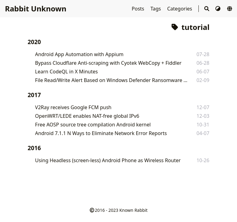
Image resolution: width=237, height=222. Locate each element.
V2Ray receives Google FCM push (73, 107)
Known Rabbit (133, 210)
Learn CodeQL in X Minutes (66, 71)
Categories (180, 8)
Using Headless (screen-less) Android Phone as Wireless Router (108, 160)
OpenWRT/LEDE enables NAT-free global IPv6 (87, 116)
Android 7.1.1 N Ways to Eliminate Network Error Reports (101, 133)
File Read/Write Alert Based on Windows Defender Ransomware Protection (111, 80)
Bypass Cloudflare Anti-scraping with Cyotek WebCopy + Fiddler (108, 63)
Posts (139, 8)
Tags (156, 8)
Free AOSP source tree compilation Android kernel (93, 124)
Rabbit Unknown (35, 8)
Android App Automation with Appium (79, 54)
